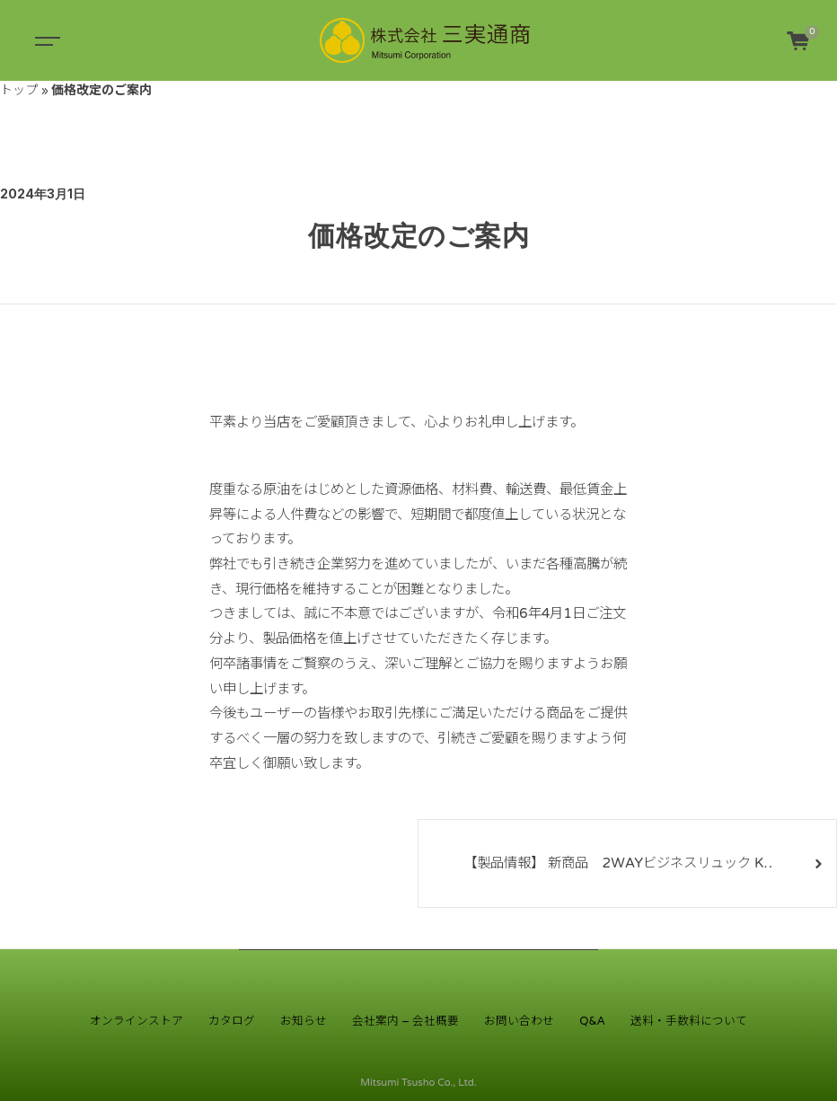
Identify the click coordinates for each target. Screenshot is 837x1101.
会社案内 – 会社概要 (405, 1021)
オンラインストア (136, 1021)
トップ (19, 90)
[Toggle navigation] (45, 40)
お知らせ (303, 1021)
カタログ (231, 1021)
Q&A (592, 1021)
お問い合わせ (519, 1021)
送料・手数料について (688, 1021)
